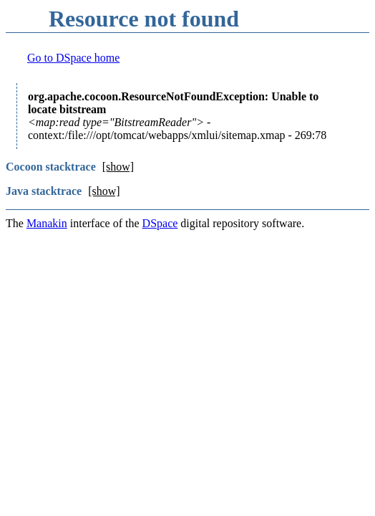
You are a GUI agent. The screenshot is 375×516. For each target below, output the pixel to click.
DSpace (160, 223)
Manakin (46, 223)
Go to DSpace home (73, 58)
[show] (118, 167)
